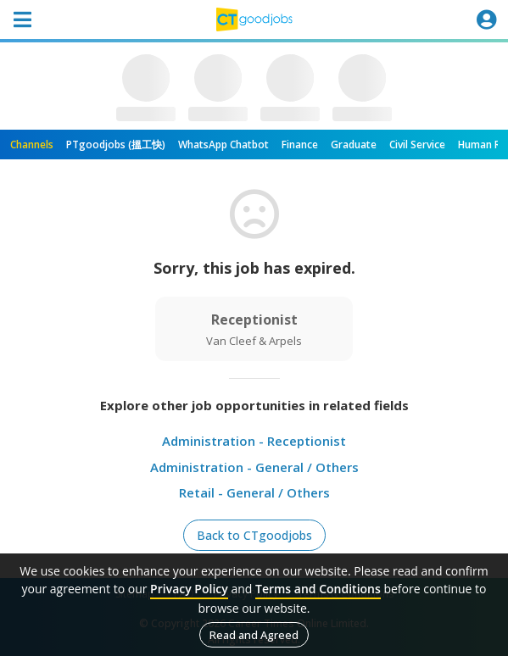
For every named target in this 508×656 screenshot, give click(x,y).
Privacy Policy (189, 589)
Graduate (354, 144)
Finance (300, 144)
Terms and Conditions (318, 589)
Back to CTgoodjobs (254, 535)
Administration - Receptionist (254, 440)
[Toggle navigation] (22, 19)
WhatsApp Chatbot (223, 144)
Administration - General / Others (254, 467)
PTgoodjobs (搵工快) (115, 144)
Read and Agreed (254, 634)
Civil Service (417, 144)
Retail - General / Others (254, 492)
